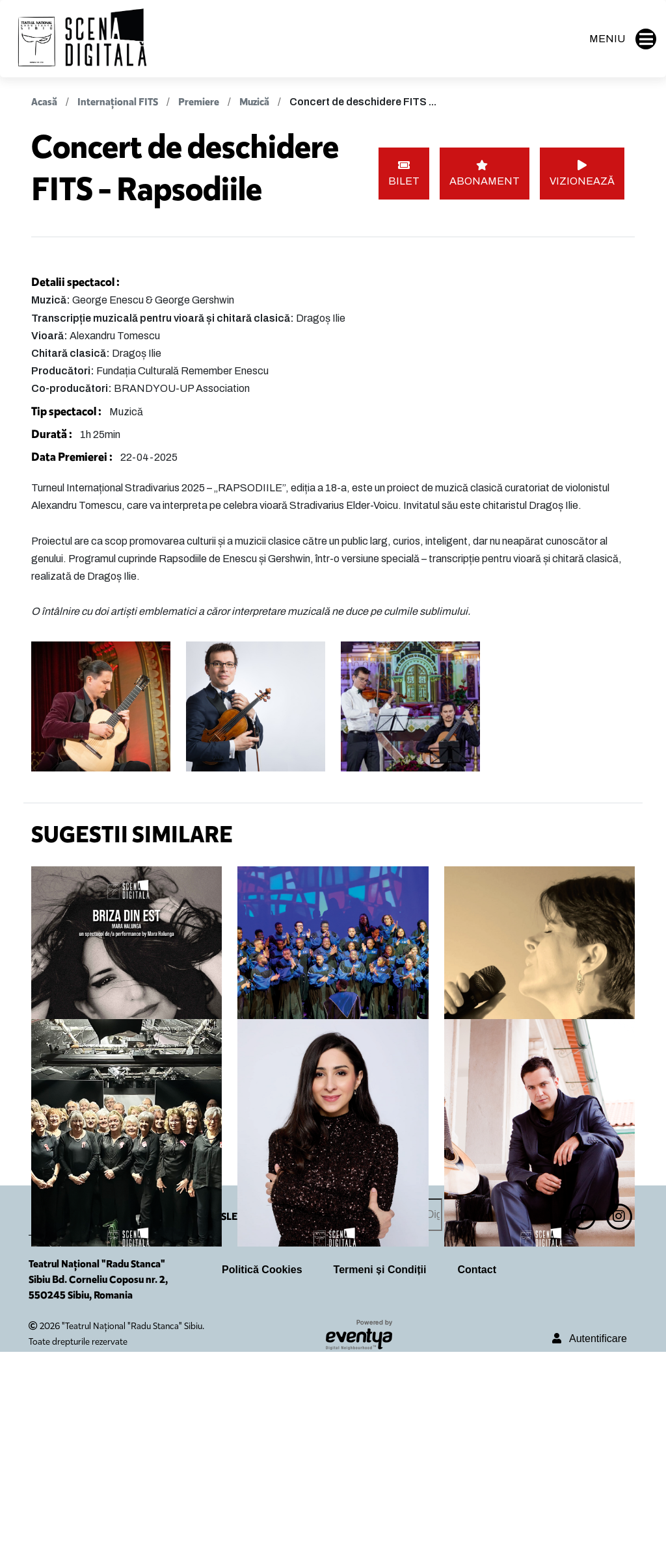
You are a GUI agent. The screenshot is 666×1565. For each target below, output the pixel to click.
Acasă (44, 101)
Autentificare (589, 1552)
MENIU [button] (622, 39)
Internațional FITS (117, 101)
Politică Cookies (262, 1483)
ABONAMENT (484, 173)
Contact (476, 1483)
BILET (404, 173)
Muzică (254, 101)
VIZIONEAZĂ (582, 173)
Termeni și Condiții (380, 1483)
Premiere (199, 101)
